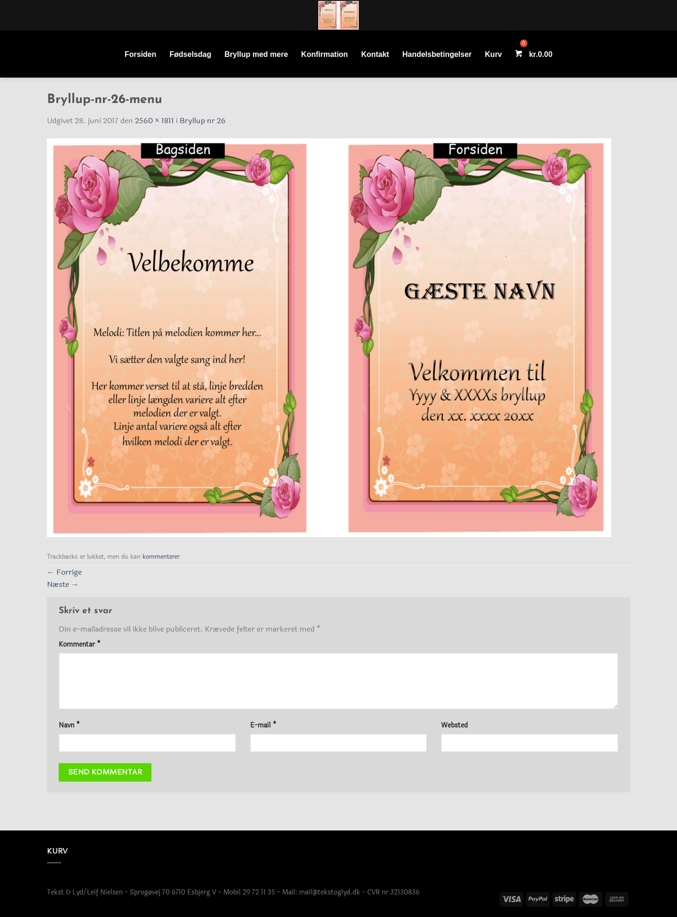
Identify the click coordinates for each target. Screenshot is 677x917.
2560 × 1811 (154, 120)
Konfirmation (324, 54)
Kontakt (375, 54)
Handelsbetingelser (437, 54)
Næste (63, 584)
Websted (454, 725)
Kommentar (80, 644)
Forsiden (141, 54)
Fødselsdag (191, 54)
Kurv (493, 54)
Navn (69, 725)
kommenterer (161, 556)
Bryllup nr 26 (203, 120)
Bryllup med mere (256, 54)
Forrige (64, 572)
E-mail (263, 725)
